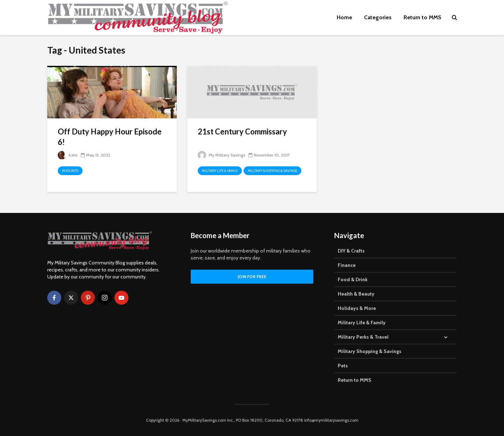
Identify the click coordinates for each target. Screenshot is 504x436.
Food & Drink (353, 279)
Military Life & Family (220, 170)
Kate (67, 155)
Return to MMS (422, 17)
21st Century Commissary (242, 131)
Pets (343, 365)
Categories (378, 17)
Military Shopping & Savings (272, 170)
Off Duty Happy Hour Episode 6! (110, 137)
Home (344, 17)
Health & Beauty (356, 294)
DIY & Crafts (351, 251)
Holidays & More (357, 308)
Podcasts (70, 170)
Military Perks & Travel (363, 337)
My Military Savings (221, 155)
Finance (347, 265)
